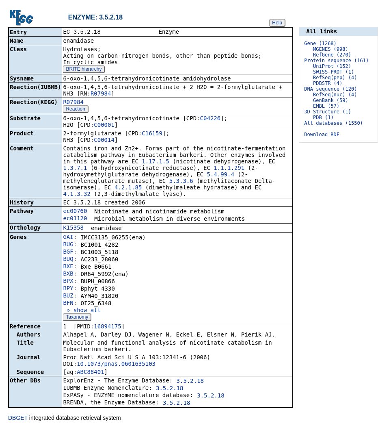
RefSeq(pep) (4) (335, 77)
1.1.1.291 (229, 168)
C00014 (104, 140)
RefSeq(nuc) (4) (335, 95)
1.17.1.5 (155, 162)
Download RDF (321, 134)
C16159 (152, 134)
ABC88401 (90, 372)
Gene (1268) (320, 43)
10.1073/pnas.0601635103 (116, 364)
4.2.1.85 (128, 188)
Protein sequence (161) (336, 60)
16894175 (107, 327)
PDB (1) (323, 117)
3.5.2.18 (190, 381)
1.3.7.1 (75, 168)
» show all (82, 311)
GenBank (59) (330, 100)
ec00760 (75, 211)
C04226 (210, 119)
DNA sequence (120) (330, 89)
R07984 (101, 94)
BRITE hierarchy (84, 70)
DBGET (18, 418)
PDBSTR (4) (327, 83)
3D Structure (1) (327, 112)
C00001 (104, 125)
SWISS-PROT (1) (333, 72)
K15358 (73, 228)
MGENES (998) (330, 49)
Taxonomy (77, 318)
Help (277, 23)
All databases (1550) (333, 123)
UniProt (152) (332, 66)
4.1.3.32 (76, 194)
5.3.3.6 (181, 181)
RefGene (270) (332, 55)
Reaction (75, 110)
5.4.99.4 (220, 175)
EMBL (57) (326, 106)
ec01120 (75, 219)
